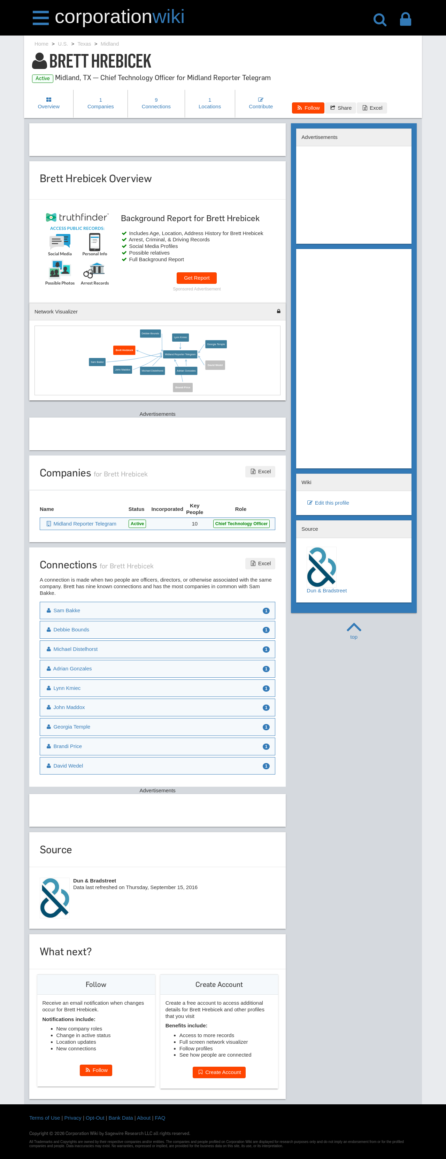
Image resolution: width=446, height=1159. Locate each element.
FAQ (160, 1118)
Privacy (73, 1118)
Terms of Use (44, 1118)
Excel (371, 108)
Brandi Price (182, 387)
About (144, 1118)
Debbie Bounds (150, 333)
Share (341, 108)
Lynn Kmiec (180, 337)
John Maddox (122, 369)
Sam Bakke (97, 362)
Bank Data (121, 1118)
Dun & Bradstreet (327, 570)
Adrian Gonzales (186, 370)
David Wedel (215, 365)
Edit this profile (328, 503)
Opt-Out (95, 1118)
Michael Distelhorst (152, 371)
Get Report (196, 278)
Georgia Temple (216, 344)
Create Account (219, 1072)
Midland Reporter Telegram (180, 354)
